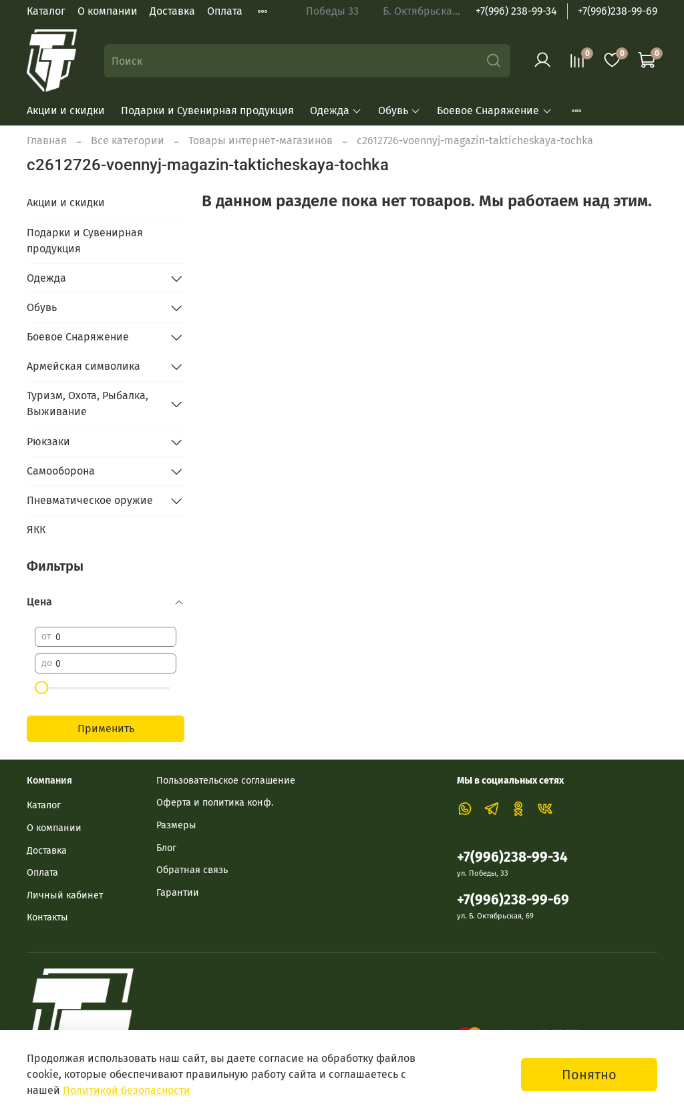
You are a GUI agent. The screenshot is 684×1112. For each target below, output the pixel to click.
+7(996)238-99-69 (617, 11)
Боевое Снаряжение (494, 110)
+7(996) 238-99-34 (516, 11)
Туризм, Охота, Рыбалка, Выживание (87, 403)
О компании (107, 11)
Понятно (589, 1075)
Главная (47, 140)
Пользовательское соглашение (225, 780)
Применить (105, 728)
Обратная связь (192, 870)
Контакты (47, 917)
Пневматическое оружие (90, 500)
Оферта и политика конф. (214, 802)
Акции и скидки (66, 110)
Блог (166, 848)
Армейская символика (83, 366)
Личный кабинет (65, 895)
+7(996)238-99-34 (512, 857)
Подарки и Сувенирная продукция (207, 110)
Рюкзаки (48, 441)
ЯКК (36, 529)
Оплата (224, 11)
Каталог (46, 11)
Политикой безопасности (126, 1090)
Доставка (172, 11)
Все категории (127, 140)
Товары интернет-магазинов (260, 140)
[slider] (41, 687)
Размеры (176, 825)
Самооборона (61, 471)
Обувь (399, 110)
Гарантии (177, 892)
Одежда (336, 110)
